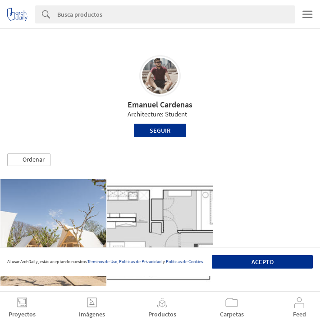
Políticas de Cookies (184, 262)
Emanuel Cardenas (160, 104)
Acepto (262, 262)
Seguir (160, 130)
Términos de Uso (102, 262)
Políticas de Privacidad (140, 262)
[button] (28, 159)
